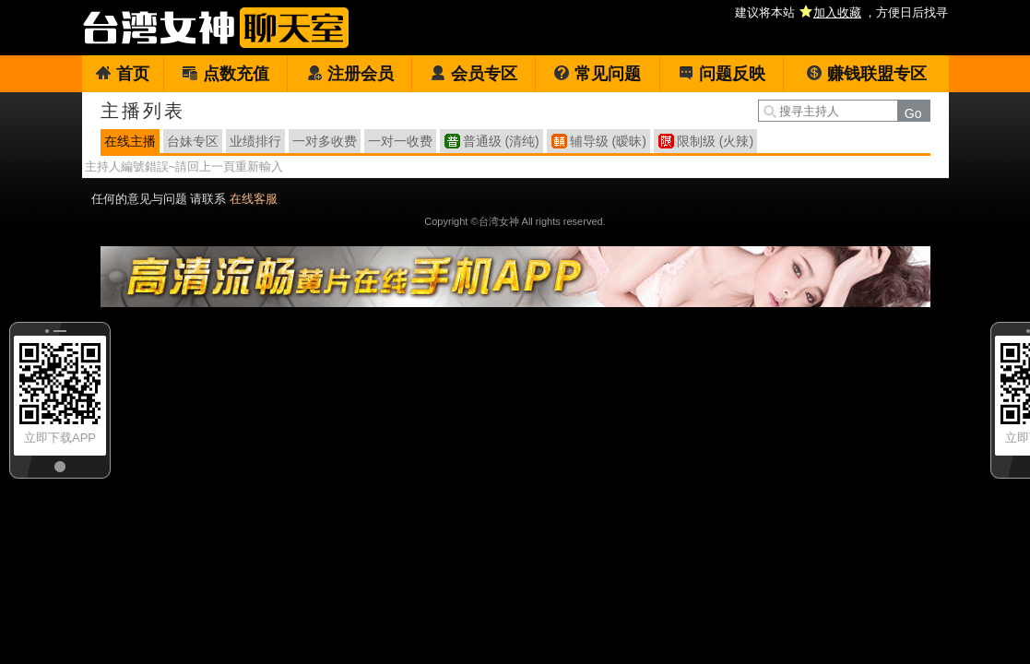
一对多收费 (324, 141)
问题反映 (721, 74)
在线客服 (254, 199)
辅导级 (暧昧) (608, 141)
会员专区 (473, 74)
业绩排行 (255, 141)
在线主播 (130, 141)
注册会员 (350, 74)
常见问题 (597, 74)
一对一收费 (400, 141)
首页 (122, 74)
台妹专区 (193, 141)
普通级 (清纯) (501, 141)
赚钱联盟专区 (866, 74)
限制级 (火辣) (715, 141)
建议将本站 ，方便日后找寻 (841, 12)
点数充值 (225, 74)
